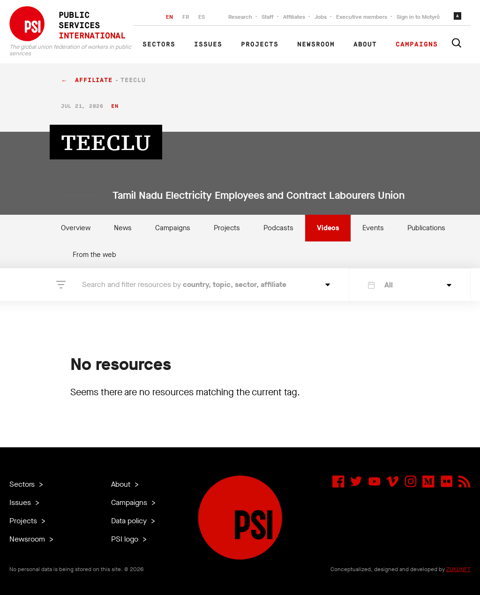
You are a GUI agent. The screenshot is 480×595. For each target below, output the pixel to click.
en (114, 106)
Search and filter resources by (184, 284)
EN (169, 17)
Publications (426, 228)
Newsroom (316, 44)
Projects (259, 44)
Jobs (321, 17)
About (365, 44)
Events (373, 228)
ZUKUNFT (458, 569)
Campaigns (417, 44)
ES (201, 17)
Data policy (130, 521)
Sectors (158, 44)
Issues (208, 44)
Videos (328, 228)
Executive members (361, 17)
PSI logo (125, 539)
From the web (94, 254)
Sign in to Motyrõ (418, 17)
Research (240, 17)
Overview (75, 228)
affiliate (93, 80)
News (123, 228)
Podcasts (278, 228)
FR (185, 17)
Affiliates (294, 17)
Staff (268, 17)
